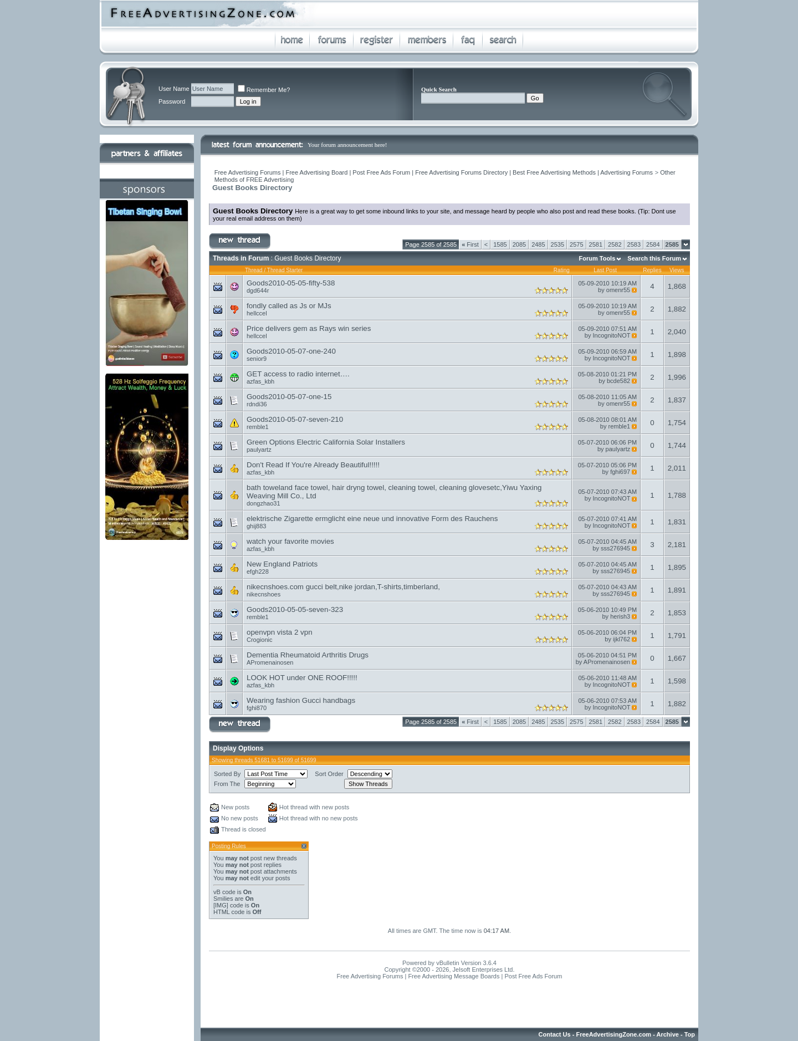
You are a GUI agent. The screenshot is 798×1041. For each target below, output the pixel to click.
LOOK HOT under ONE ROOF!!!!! (302, 677)
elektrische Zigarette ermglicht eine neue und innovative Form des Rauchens (372, 518)
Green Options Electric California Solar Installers (326, 442)
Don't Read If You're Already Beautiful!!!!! (313, 465)
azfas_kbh (260, 381)
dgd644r (258, 290)
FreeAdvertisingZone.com (613, 1034)
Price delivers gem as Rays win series (309, 328)
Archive (668, 1034)
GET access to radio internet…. (298, 374)
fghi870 (257, 708)
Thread (254, 270)
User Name (174, 88)
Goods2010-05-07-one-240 (291, 351)
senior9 (257, 358)
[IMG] (220, 905)
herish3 (620, 616)
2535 (557, 244)
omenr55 (618, 290)
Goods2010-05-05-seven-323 (295, 609)
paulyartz (259, 449)
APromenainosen (270, 662)
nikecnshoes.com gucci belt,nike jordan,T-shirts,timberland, (343, 587)
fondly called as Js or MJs (289, 306)
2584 (652, 244)
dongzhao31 (263, 503)
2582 (614, 244)
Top (689, 1034)
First (470, 244)
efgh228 (258, 571)
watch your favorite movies (290, 541)
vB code (224, 892)
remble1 (258, 426)
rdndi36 (257, 404)
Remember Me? (264, 89)
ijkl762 (621, 639)
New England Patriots (282, 564)
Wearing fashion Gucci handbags (301, 700)
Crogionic (259, 639)
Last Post (605, 270)
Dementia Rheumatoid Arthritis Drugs (308, 655)
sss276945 (615, 548)
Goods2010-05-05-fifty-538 (291, 283)
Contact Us (555, 1034)
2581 (595, 244)
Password (171, 101)
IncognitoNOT (612, 335)
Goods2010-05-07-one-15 (289, 396)
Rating (562, 270)
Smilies (223, 898)
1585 (500, 244)
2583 (634, 244)
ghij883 (256, 526)
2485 (538, 244)
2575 (576, 244)
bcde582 (618, 380)
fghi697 (620, 471)
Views (676, 270)
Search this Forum (654, 258)
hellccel (257, 313)
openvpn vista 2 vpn (280, 632)
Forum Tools (597, 258)
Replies (652, 270)
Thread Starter (285, 270)
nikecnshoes (263, 594)
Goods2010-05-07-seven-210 (295, 419)
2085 (519, 244)
